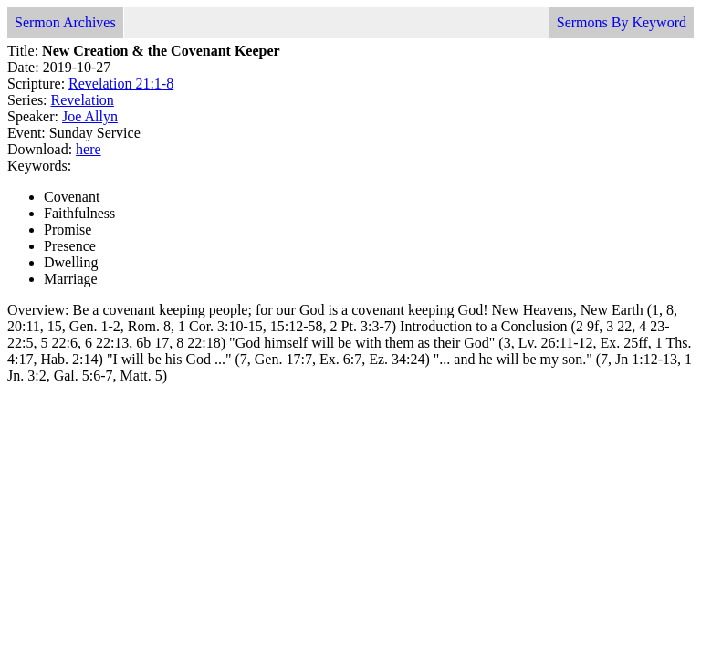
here (88, 149)
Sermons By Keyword (621, 22)
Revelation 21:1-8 (120, 83)
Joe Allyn (90, 116)
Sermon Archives (65, 22)
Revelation (82, 100)
